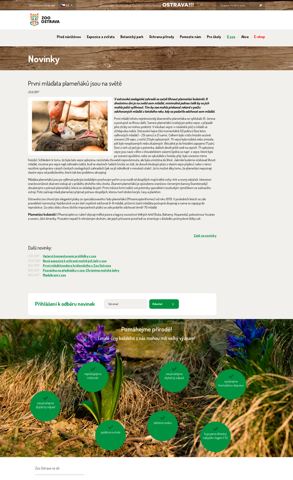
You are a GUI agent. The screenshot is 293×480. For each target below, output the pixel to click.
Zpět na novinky (205, 235)
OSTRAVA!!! (177, 5)
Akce (245, 37)
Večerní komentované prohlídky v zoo (69, 256)
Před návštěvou (69, 37)
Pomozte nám (190, 37)
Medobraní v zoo (54, 275)
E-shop (259, 37)
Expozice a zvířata (101, 37)
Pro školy (214, 37)
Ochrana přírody (161, 37)
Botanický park (131, 37)
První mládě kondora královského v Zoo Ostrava (77, 265)
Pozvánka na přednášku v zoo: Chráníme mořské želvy (81, 270)
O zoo (231, 37)
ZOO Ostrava (45, 20)
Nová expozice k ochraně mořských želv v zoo (75, 261)
